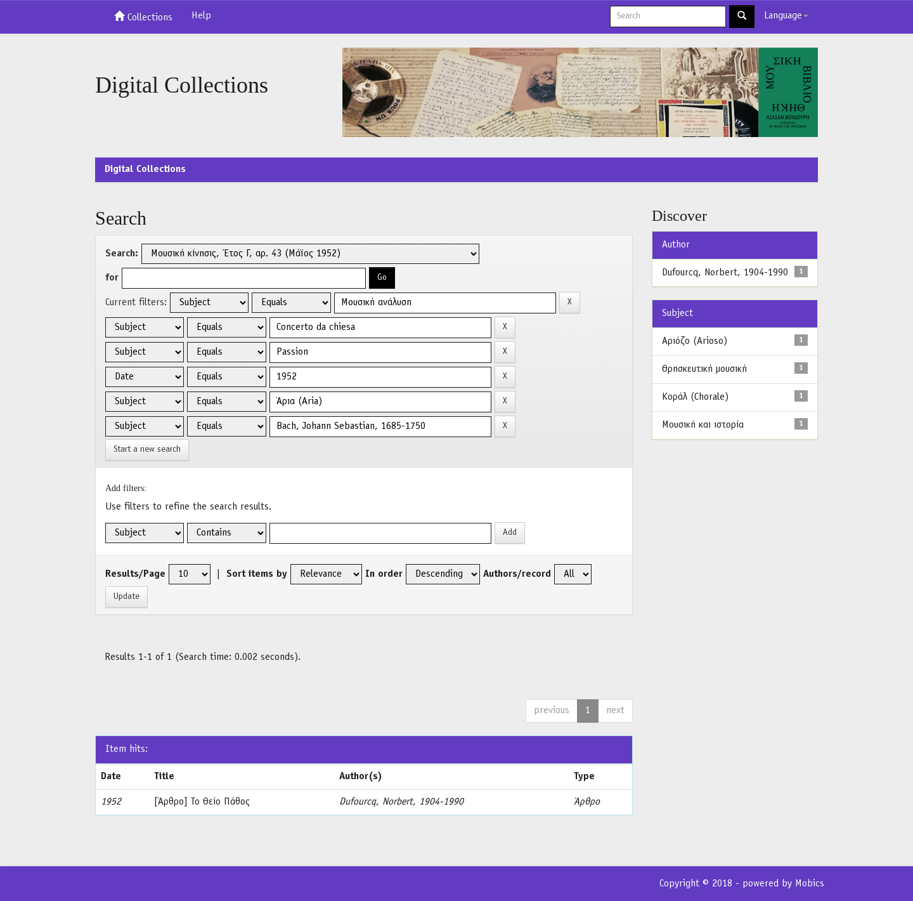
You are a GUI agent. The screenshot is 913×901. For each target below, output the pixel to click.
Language (786, 16)
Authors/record (517, 574)
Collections (143, 16)
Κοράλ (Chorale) (695, 397)
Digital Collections (145, 169)
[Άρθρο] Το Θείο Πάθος (202, 802)
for (112, 278)
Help (201, 16)
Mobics (809, 884)
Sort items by (256, 574)
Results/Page (135, 574)
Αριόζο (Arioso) (694, 341)
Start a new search (147, 449)
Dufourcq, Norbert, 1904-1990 (401, 802)
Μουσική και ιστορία (703, 425)
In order (384, 574)
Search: (121, 254)
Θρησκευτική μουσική (704, 369)
